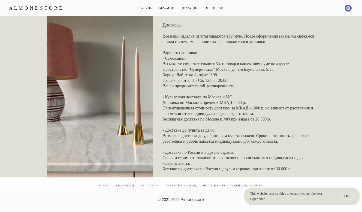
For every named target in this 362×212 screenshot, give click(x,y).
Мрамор (166, 8)
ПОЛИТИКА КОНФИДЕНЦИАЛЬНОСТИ (233, 185)
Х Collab (215, 8)
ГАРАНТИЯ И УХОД (181, 185)
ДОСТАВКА (150, 185)
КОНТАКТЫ (125, 185)
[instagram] (348, 8)
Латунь (145, 8)
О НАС (104, 185)
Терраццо (190, 8)
